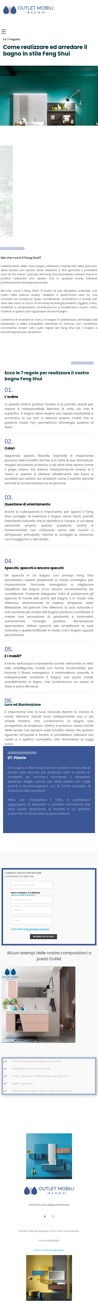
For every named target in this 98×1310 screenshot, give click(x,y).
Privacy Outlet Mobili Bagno (49, 1250)
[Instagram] (53, 1216)
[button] (15, 1040)
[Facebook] (45, 1216)
